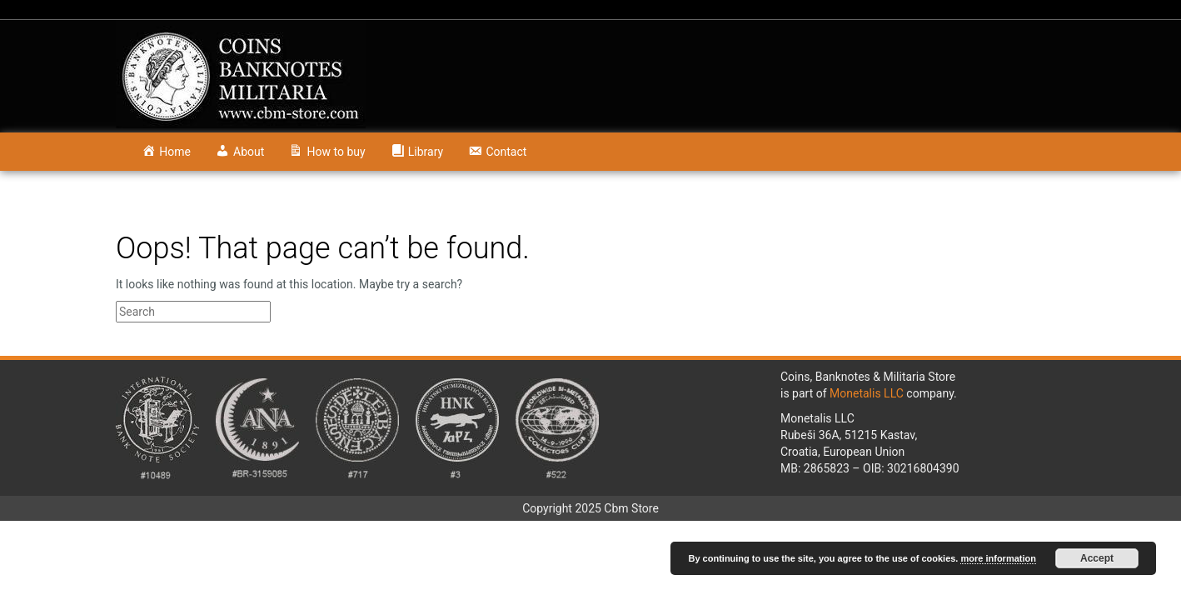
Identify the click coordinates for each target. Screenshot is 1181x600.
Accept (1097, 558)
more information (997, 558)
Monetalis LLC (867, 393)
